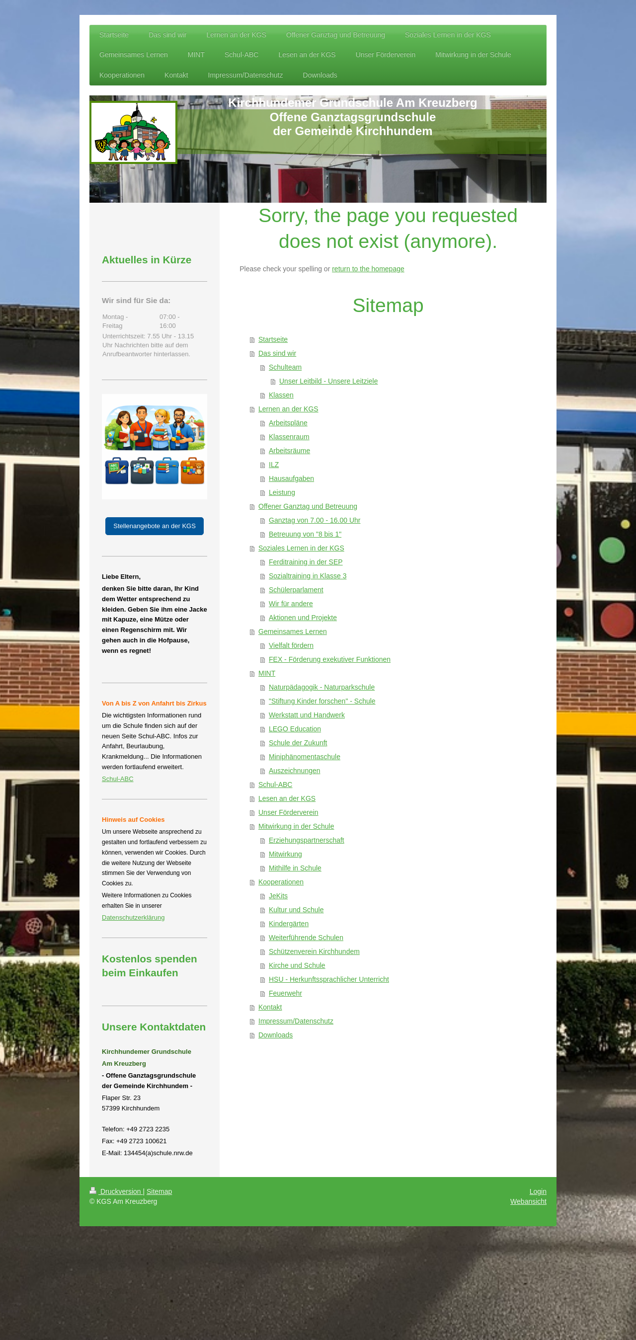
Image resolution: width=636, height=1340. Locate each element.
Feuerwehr (285, 993)
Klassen (281, 395)
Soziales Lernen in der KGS (301, 548)
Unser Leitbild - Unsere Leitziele (328, 381)
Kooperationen (281, 882)
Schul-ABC (275, 784)
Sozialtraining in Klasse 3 (307, 576)
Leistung (282, 492)
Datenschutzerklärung (133, 917)
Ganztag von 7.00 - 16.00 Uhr (314, 520)
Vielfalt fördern (291, 645)
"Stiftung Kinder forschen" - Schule (322, 701)
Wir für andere (291, 604)
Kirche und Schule (297, 965)
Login (538, 1191)
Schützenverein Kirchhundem (314, 951)
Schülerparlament (296, 590)
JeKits (278, 896)
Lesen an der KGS (287, 798)
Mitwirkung (285, 854)
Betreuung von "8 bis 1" (305, 534)
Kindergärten (289, 924)
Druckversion (116, 1191)
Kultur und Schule (296, 910)
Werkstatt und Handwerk (307, 715)
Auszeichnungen (294, 771)
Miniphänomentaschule (304, 757)
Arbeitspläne (288, 423)
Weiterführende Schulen (306, 938)
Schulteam (285, 367)
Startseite (273, 339)
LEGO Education (295, 729)
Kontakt (270, 1007)
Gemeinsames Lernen (292, 631)
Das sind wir (277, 353)
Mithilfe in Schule (295, 868)
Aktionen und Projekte (303, 618)
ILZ (274, 465)
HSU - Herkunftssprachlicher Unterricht (329, 979)
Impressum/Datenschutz (295, 1021)
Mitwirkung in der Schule (296, 826)
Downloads (275, 1035)
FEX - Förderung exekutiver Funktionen (330, 659)
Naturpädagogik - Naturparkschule (322, 687)
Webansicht (528, 1201)
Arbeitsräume (289, 451)
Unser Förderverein (288, 812)
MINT (266, 673)
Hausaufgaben (291, 478)
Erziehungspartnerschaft (306, 840)
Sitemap (159, 1191)
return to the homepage (368, 269)
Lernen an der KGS (288, 409)
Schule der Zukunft (298, 743)
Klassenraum (289, 437)
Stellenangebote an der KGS (154, 526)
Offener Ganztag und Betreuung (307, 506)
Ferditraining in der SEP (306, 562)
